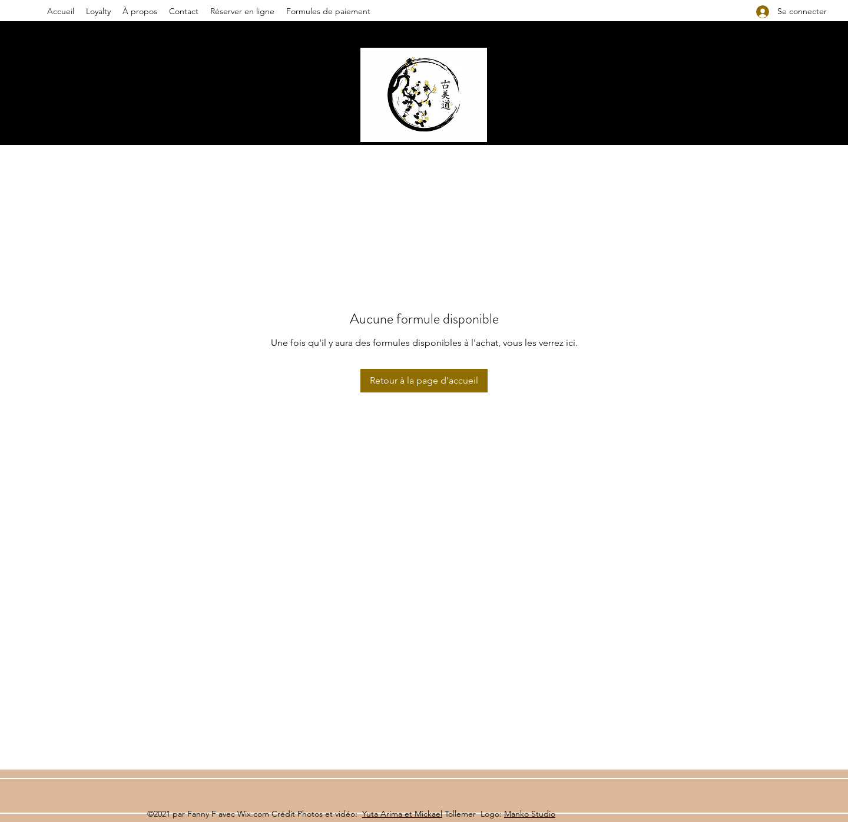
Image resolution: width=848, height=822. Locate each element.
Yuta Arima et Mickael (402, 813)
